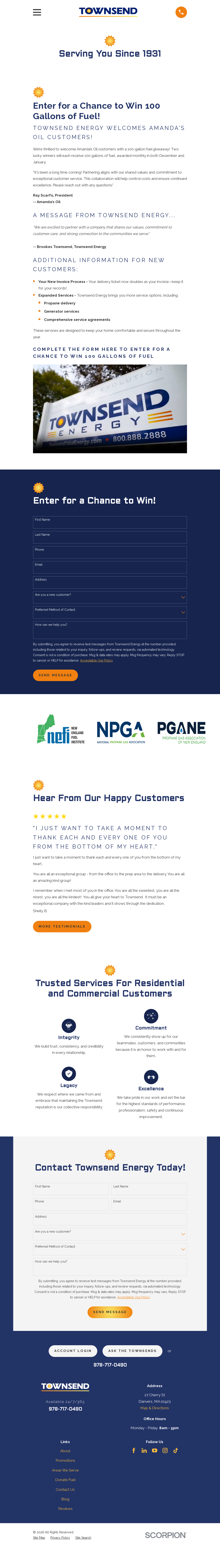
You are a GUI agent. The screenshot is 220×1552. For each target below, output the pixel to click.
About (65, 1456)
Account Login (69, 1355)
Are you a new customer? (53, 594)
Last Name (42, 534)
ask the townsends (135, 1355)
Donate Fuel (65, 1485)
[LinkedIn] (144, 1455)
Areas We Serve (65, 1475)
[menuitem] (39, 1542)
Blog (65, 1504)
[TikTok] (175, 1455)
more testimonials (65, 928)
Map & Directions (154, 1413)
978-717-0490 (110, 1370)
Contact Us (65, 1494)
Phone (39, 549)
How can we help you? (51, 624)
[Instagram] (165, 1455)
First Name (42, 519)
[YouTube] (154, 1455)
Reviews (65, 1513)
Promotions (65, 1465)
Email (39, 564)
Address (41, 579)
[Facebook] (133, 1455)
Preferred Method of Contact (55, 609)
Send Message (58, 676)
